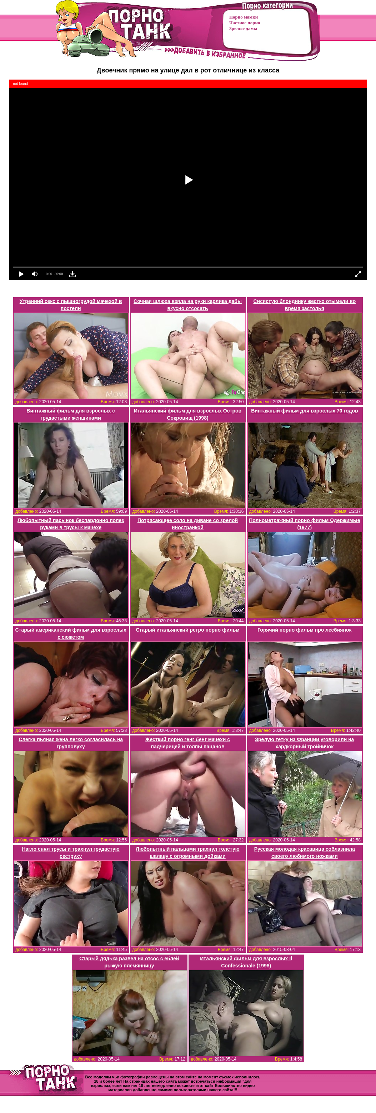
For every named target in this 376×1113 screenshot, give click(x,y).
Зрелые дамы (243, 28)
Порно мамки (243, 17)
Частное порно (244, 22)
